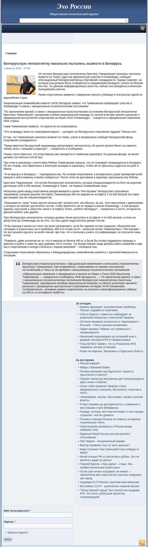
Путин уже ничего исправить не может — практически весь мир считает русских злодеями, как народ (111, 475)
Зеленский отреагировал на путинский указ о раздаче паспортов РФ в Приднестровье (108, 338)
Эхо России (74, 6)
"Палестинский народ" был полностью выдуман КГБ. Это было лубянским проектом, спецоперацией (110, 494)
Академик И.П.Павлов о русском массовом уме (109, 482)
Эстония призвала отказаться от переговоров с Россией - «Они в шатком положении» (109, 323)
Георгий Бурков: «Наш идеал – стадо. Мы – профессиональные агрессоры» (107, 465)
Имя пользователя (17, 510)
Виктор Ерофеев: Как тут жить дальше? (105, 445)
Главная (11, 53)
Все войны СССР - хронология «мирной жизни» (110, 486)
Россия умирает (90, 363)
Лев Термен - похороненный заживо (102, 441)
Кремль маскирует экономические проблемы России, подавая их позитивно (108, 308)
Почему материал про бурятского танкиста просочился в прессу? (106, 373)
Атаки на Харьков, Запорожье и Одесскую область (111, 351)
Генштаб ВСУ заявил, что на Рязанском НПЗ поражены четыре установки (108, 345)
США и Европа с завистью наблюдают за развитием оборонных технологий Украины (107, 316)
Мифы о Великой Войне (95, 367)
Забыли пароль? (18, 532)
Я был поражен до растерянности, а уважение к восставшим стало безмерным (110, 406)
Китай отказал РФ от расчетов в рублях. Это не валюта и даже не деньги (109, 458)
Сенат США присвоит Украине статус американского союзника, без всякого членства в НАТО (110, 389)
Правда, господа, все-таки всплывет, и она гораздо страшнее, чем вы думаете (112, 413)
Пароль (9, 521)
